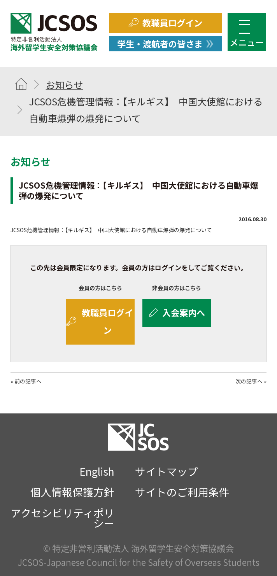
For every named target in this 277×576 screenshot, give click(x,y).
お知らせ (64, 84)
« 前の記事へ (26, 381)
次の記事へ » (250, 381)
